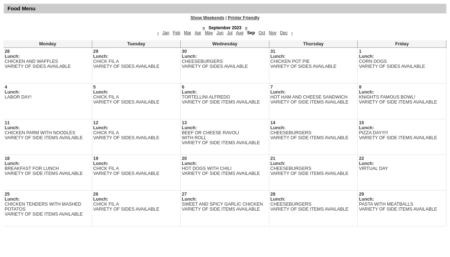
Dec (284, 32)
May (209, 32)
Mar (187, 32)
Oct (262, 32)
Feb (176, 32)
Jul (230, 32)
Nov (272, 32)
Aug (239, 32)
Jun (219, 32)
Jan (165, 32)
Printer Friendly (244, 17)
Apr (198, 32)
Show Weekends (207, 17)
